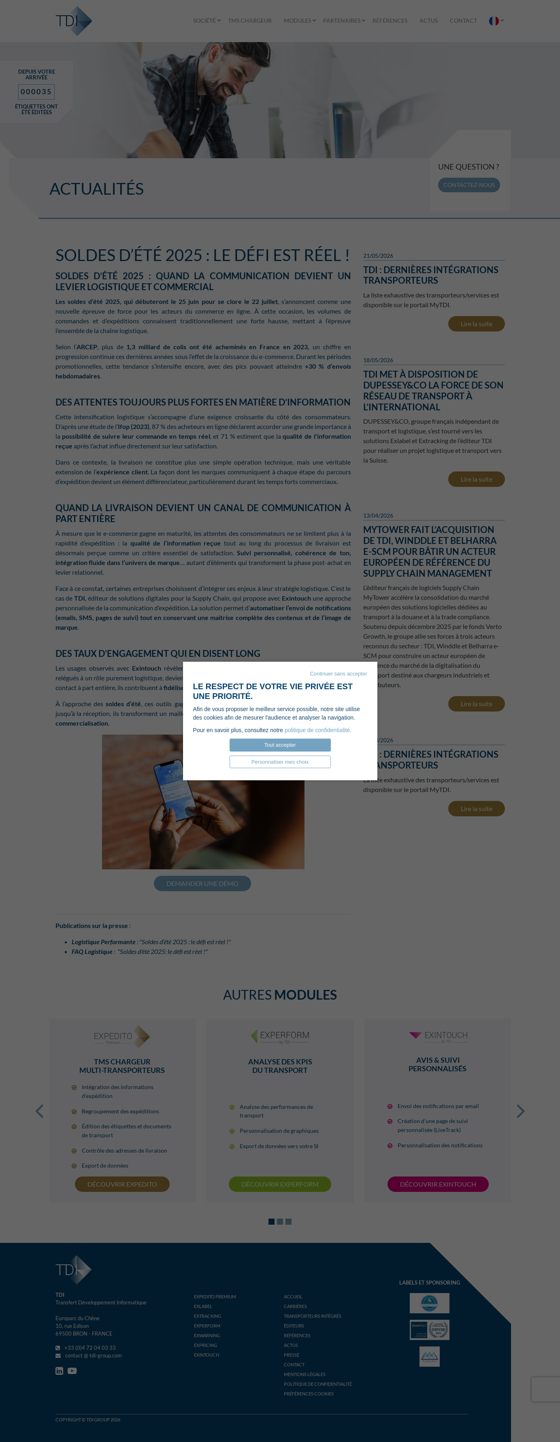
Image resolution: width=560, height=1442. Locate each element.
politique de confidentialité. (318, 730)
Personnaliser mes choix (280, 762)
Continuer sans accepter (338, 674)
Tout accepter (280, 745)
